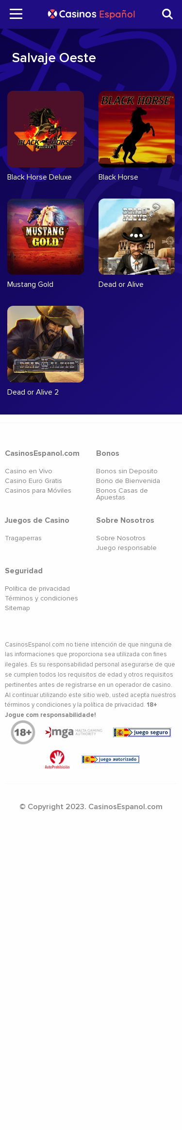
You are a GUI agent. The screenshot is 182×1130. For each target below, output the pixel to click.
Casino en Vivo (28, 471)
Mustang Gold (30, 284)
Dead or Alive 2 (33, 392)
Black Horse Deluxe (39, 177)
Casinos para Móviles (38, 490)
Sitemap (17, 608)
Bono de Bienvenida (128, 481)
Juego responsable (126, 548)
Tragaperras (23, 538)
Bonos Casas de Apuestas (122, 493)
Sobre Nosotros (121, 538)
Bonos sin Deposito (127, 471)
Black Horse (118, 177)
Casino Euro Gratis (33, 481)
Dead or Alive (121, 284)
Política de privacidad (37, 588)
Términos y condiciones (41, 598)
